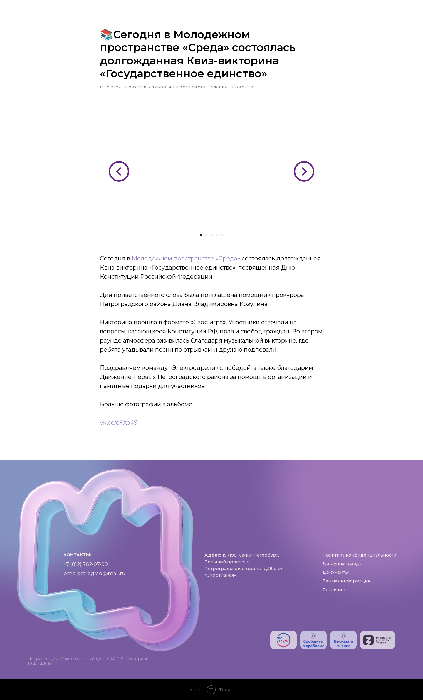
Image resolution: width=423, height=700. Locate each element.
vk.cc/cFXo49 (118, 422)
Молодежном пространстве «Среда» (186, 258)
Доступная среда (304, 8)
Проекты (252, 8)
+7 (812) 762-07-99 (85, 568)
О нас (106, 8)
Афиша (217, 8)
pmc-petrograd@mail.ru (94, 577)
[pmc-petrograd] (405, 11)
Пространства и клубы (160, 8)
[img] (283, 640)
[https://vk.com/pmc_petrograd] (366, 11)
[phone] (392, 11)
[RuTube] (379, 11)
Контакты (218, 15)
